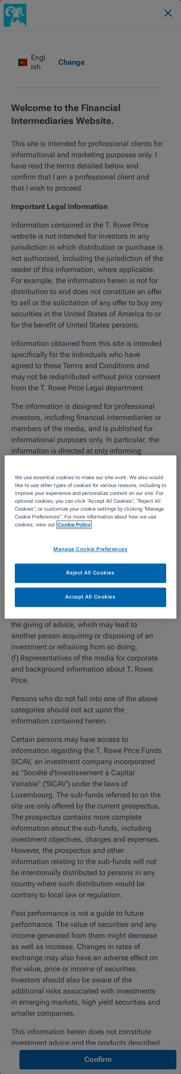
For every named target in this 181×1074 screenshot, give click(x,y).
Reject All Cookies (90, 573)
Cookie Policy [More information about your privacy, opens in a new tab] (74, 525)
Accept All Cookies (90, 597)
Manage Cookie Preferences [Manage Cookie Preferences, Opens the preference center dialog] (90, 549)
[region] (90, 536)
